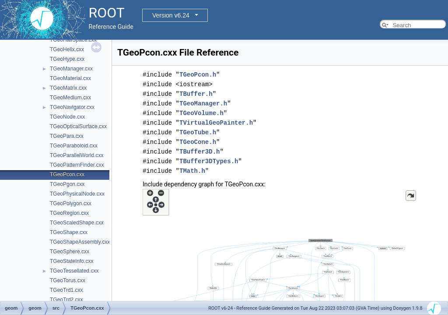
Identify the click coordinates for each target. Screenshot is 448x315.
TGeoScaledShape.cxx (77, 223)
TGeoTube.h (197, 132)
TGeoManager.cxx (71, 69)
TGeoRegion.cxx (69, 213)
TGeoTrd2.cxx (66, 300)
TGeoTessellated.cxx (74, 271)
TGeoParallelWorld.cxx (76, 155)
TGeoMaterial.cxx (70, 78)
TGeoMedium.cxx (70, 97)
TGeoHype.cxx (67, 59)
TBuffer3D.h (199, 151)
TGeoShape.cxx (69, 232)
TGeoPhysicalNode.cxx (77, 194)
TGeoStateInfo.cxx (71, 261)
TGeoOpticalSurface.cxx (78, 126)
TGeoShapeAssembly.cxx (80, 242)
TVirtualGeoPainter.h (216, 123)
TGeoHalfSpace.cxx (73, 40)
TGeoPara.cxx (67, 136)
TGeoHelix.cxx (67, 49)
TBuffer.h (196, 94)
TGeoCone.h (197, 142)
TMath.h (192, 171)
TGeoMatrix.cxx (68, 88)
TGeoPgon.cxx (67, 184)
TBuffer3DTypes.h (208, 161)
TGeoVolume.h (201, 113)
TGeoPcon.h (197, 74)
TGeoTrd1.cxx (66, 290)
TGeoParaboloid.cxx (74, 146)
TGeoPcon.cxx (67, 175)
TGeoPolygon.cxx (70, 203)
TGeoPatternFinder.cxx (77, 165)
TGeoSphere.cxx (69, 251)
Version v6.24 (170, 15)
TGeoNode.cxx (67, 117)
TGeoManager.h (203, 103)
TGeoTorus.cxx (67, 280)
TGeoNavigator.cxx (72, 107)
